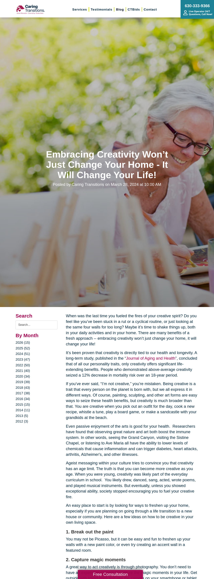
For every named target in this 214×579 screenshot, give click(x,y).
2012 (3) (22, 421)
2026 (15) (23, 342)
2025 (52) (23, 348)
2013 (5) (22, 416)
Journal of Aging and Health (150, 358)
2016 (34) (23, 399)
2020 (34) (23, 376)
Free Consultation (110, 574)
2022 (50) (23, 365)
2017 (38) (23, 393)
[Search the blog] (37, 324)
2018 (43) (23, 387)
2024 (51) (23, 354)
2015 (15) (23, 404)
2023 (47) (23, 359)
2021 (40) (23, 371)
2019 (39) (23, 382)
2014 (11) (23, 410)
